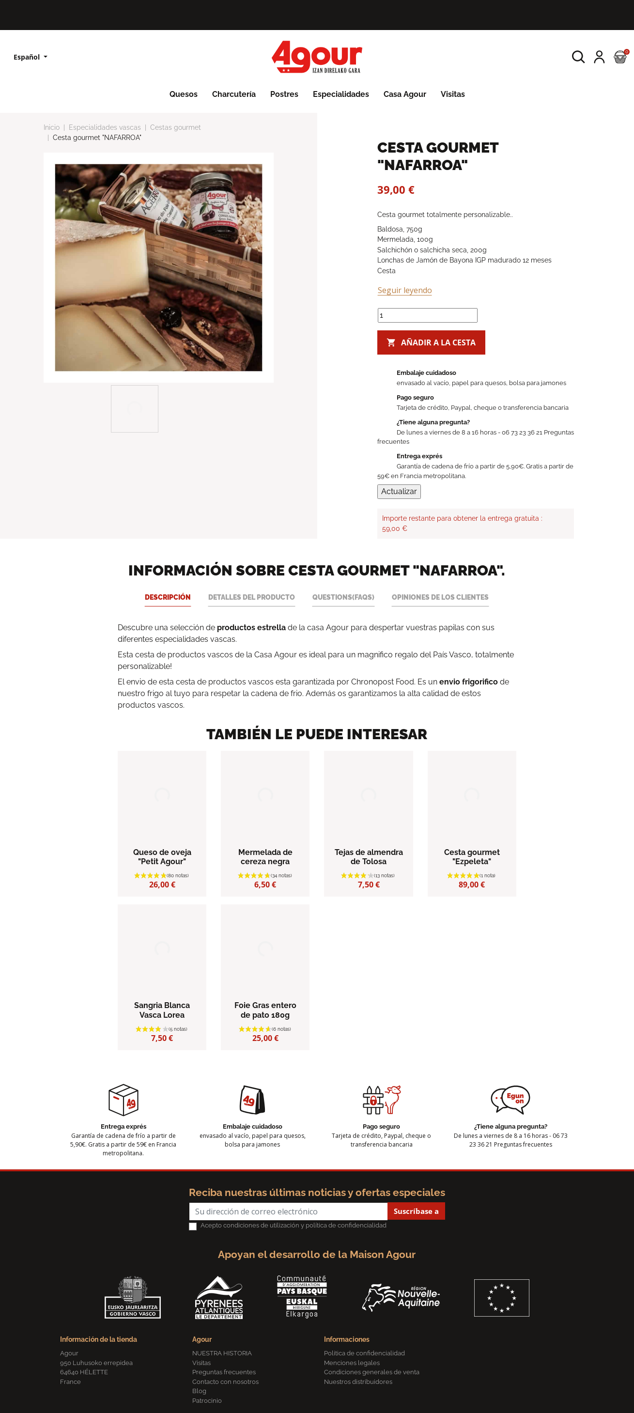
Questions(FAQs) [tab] (343, 597)
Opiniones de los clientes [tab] (440, 597)
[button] (578, 56)
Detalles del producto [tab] (251, 597)
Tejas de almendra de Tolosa (369, 857)
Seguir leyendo (405, 290)
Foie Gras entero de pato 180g (265, 1010)
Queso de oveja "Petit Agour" (162, 857)
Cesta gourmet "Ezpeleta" (472, 857)
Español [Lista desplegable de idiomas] (28, 57)
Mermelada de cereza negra (265, 857)
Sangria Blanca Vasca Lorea (162, 1010)
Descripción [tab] (168, 597)
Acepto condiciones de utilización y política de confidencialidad (294, 1225)
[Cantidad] (428, 315)
